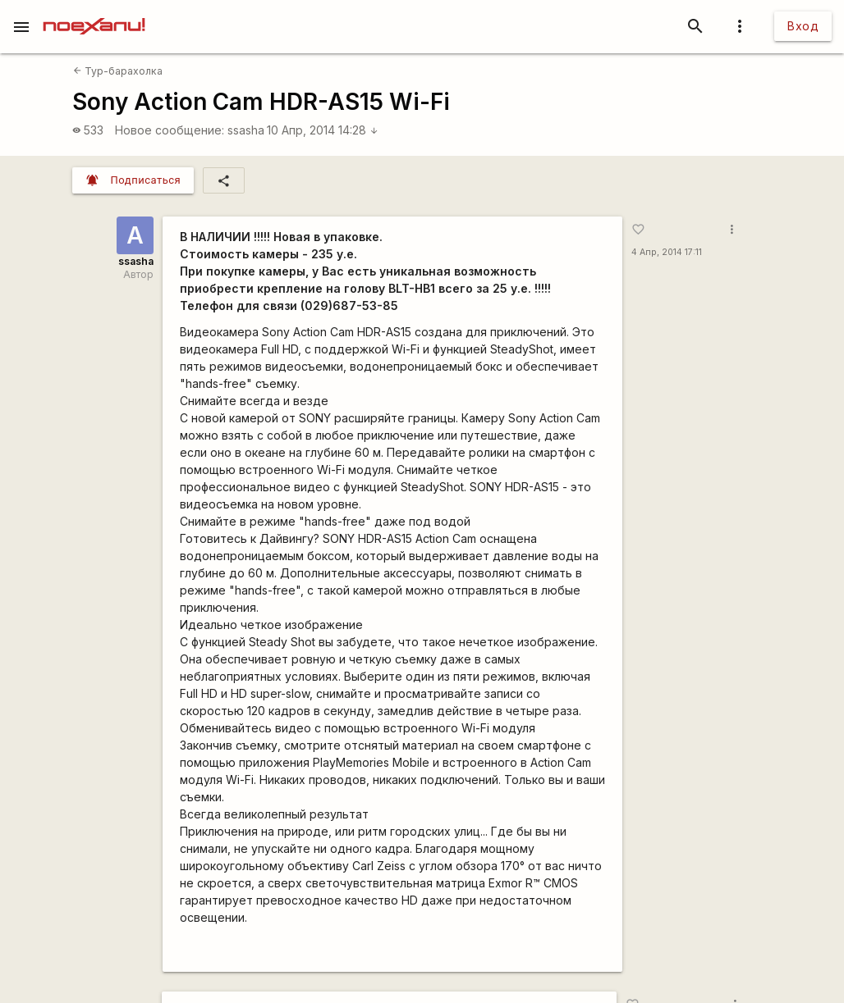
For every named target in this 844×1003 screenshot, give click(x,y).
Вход (803, 26)
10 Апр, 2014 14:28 (322, 130)
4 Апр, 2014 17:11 (666, 252)
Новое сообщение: (169, 130)
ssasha (245, 130)
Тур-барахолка (117, 71)
